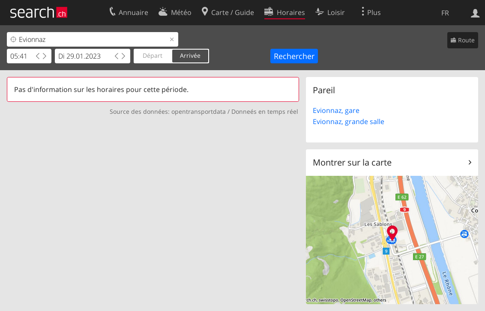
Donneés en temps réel (264, 111)
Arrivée (190, 55)
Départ (152, 55)
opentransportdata (198, 111)
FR (445, 13)
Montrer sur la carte (352, 162)
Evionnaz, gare (336, 110)
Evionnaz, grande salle (348, 121)
